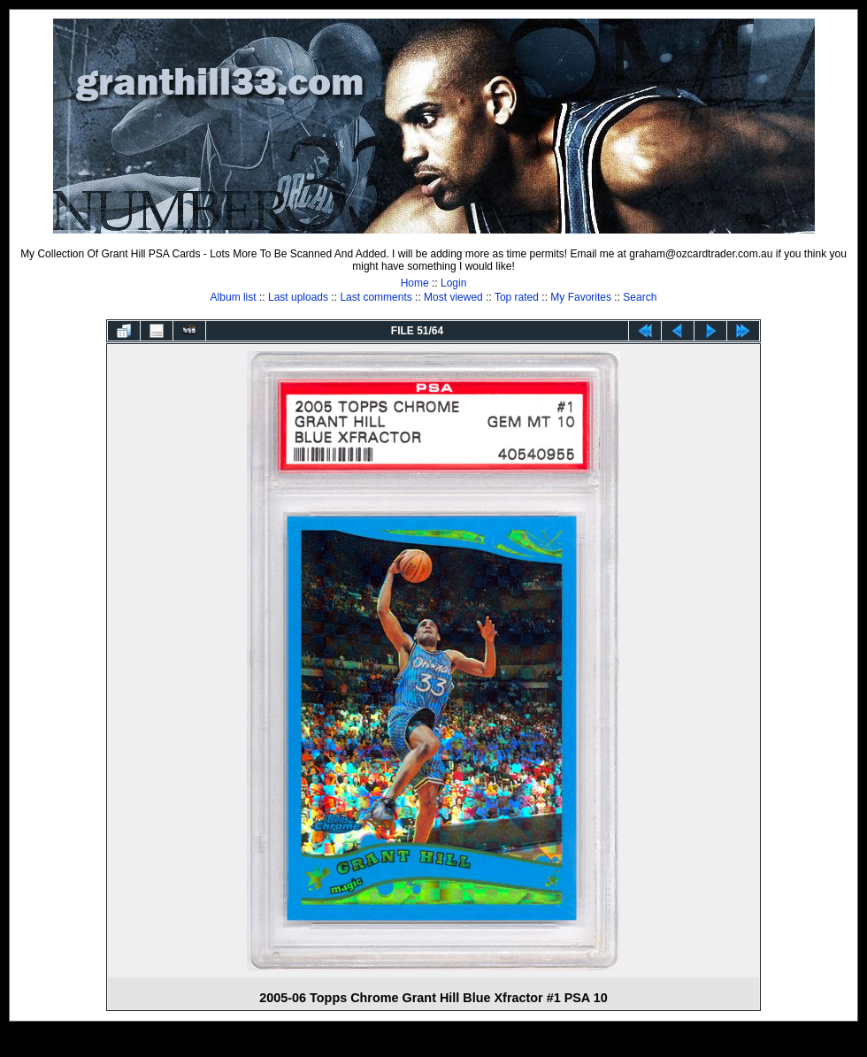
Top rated (517, 297)
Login (453, 283)
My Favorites (580, 297)
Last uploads (298, 297)
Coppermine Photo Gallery (456, 1043)
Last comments (375, 297)
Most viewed (453, 297)
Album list (234, 297)
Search (639, 297)
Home (415, 283)
